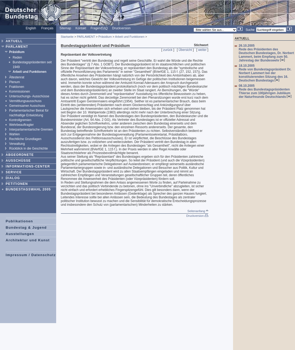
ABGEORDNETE (20, 155)
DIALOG (13, 178)
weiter (202, 50)
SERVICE (14, 172)
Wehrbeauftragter (21, 125)
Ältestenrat (16, 77)
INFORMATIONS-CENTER (28, 166)
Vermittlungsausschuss (25, 101)
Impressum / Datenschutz (31, 255)
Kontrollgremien (20, 120)
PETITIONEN (17, 184)
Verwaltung (17, 144)
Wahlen (14, 134)
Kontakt (80, 28)
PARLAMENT (17, 47)
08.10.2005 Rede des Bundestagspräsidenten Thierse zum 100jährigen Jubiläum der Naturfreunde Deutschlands (265, 91)
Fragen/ (99, 28)
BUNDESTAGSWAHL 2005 (28, 189)
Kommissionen (19, 91)
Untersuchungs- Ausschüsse (29, 96)
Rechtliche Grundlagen (25, 139)
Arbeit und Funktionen (29, 72)
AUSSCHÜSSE (18, 160)
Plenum (14, 82)
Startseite (67, 36)
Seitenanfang (197, 211)
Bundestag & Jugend (26, 227)
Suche (250, 30)
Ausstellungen (20, 234)
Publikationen (19, 221)
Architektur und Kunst (28, 240)
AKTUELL (14, 41)
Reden (17, 57)
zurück (167, 50)
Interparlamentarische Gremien (31, 129)
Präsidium (17, 52)
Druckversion (121, 28)
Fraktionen (16, 87)
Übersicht (185, 50)
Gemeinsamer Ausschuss (27, 106)
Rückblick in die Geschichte (28, 148)
